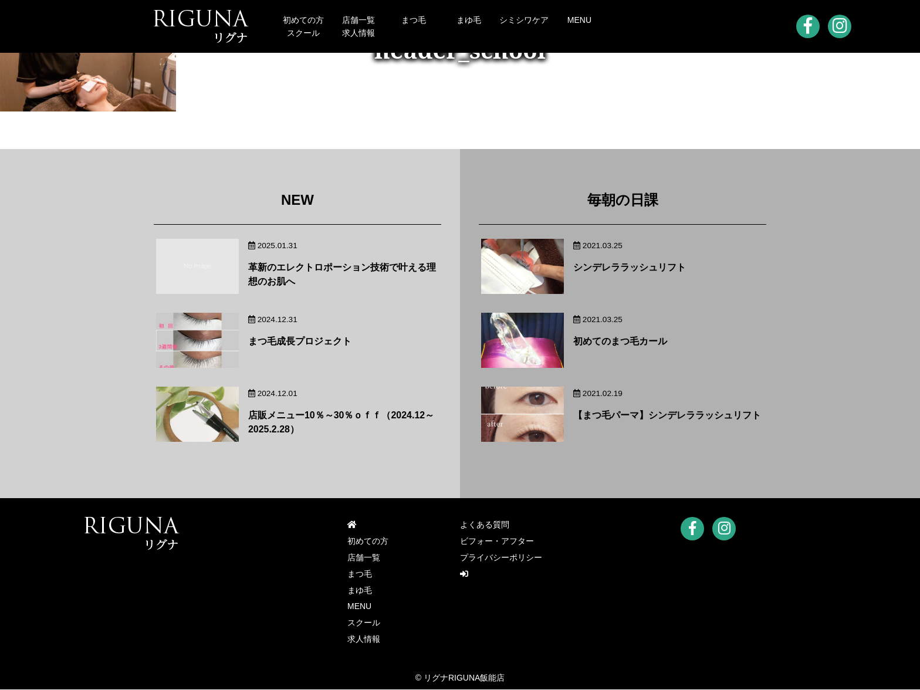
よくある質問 (484, 525)
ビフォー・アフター (497, 541)
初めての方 (303, 20)
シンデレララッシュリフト (629, 267)
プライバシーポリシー (501, 558)
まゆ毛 (468, 20)
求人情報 (358, 33)
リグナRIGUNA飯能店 (464, 678)
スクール (303, 33)
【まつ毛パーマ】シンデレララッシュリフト (667, 415)
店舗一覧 (358, 20)
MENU (579, 20)
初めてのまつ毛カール (620, 341)
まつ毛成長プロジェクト (299, 341)
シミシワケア (524, 20)
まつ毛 (413, 20)
